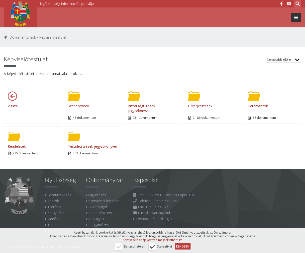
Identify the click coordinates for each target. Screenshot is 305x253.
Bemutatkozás (59, 194)
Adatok (53, 200)
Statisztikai (164, 246)
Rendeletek (17, 146)
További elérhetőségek (154, 218)
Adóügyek (96, 218)
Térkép (53, 224)
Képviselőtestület (53, 37)
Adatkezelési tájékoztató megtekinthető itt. (153, 240)
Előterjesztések (200, 106)
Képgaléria (55, 212)
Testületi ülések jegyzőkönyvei (92, 146)
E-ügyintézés (98, 224)
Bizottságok (98, 206)
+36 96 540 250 (164, 200)
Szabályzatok (78, 106)
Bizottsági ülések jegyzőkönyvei (141, 108)
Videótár (54, 218)
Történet (54, 206)
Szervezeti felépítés (103, 200)
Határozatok (258, 106)
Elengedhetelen (134, 246)
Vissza (13, 106)
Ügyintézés (97, 194)
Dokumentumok (22, 37)
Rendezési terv (100, 212)
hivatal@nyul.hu (162, 212)
